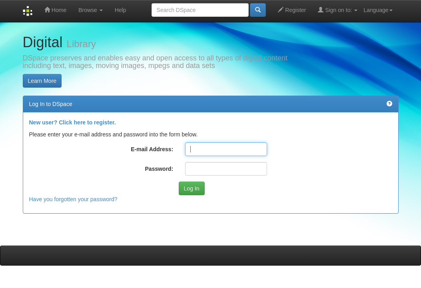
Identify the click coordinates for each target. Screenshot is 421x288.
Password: (159, 169)
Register (292, 9)
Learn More (42, 81)
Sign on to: (337, 9)
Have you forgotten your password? (73, 199)
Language (377, 10)
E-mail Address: (152, 149)
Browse (90, 10)
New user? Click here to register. (72, 122)
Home (55, 9)
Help (120, 10)
